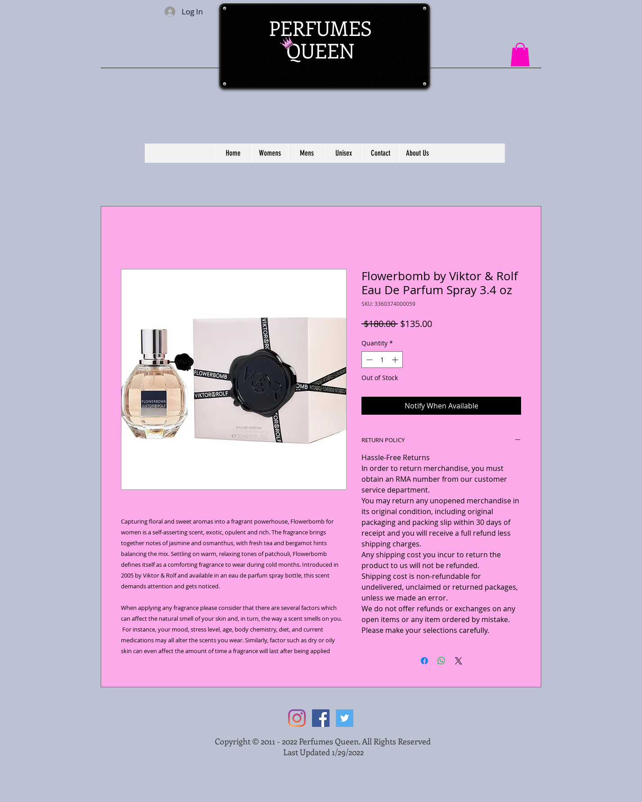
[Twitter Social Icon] (344, 718)
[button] (520, 55)
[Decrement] (368, 359)
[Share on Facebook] (424, 660)
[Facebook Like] (441, 18)
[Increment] (395, 359)
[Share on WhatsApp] (441, 660)
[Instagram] (297, 718)
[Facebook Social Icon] (321, 718)
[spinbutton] (382, 359)
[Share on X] (458, 660)
